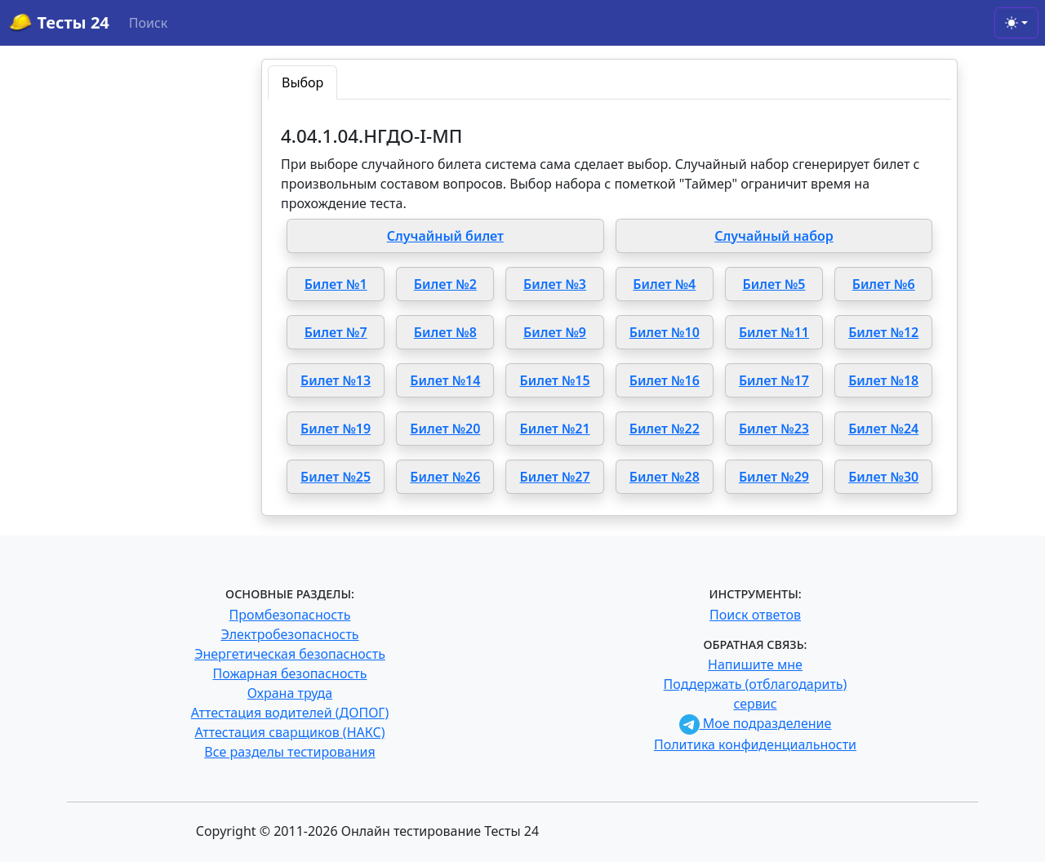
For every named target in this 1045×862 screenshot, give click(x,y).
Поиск (148, 23)
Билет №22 (664, 429)
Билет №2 (445, 284)
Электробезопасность (289, 634)
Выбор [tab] (302, 82)
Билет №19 (335, 429)
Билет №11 (774, 332)
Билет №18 (883, 380)
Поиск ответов (755, 615)
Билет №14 (445, 380)
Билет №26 (445, 477)
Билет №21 (555, 429)
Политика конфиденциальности (755, 744)
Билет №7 (336, 332)
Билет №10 (664, 332)
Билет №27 (555, 477)
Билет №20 (445, 429)
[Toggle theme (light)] (1016, 22)
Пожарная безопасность (289, 673)
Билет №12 (883, 332)
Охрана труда (289, 693)
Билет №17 (774, 380)
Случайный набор (774, 236)
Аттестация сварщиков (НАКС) (290, 732)
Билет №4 (664, 284)
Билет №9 (554, 332)
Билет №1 (336, 284)
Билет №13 (335, 380)
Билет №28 (664, 477)
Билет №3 (554, 284)
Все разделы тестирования (289, 752)
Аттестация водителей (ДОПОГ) (290, 713)
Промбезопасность (290, 615)
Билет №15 (555, 380)
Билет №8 (445, 332)
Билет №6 (883, 284)
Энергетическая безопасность (289, 654)
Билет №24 (883, 429)
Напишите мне (755, 664)
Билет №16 (664, 380)
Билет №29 (774, 477)
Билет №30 (883, 477)
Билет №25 (335, 477)
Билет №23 (774, 429)
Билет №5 (774, 284)
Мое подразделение (755, 723)
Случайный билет (445, 236)
